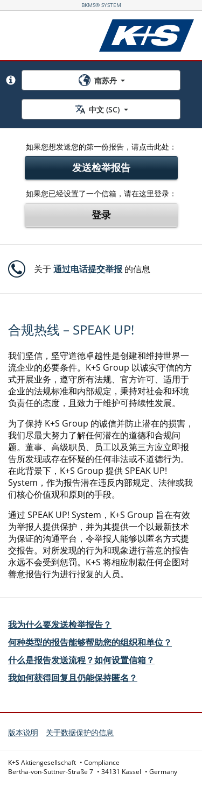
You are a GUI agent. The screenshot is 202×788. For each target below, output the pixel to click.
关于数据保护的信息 (80, 732)
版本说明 (23, 732)
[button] (11, 80)
